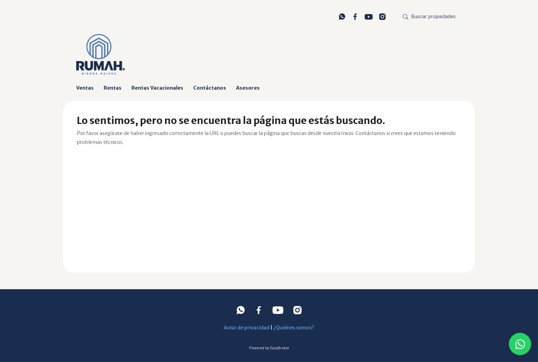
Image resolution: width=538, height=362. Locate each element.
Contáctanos (209, 88)
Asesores (248, 88)
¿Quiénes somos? (293, 328)
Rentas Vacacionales (157, 88)
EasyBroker (279, 348)
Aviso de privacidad (246, 328)
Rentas (112, 88)
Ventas (85, 88)
